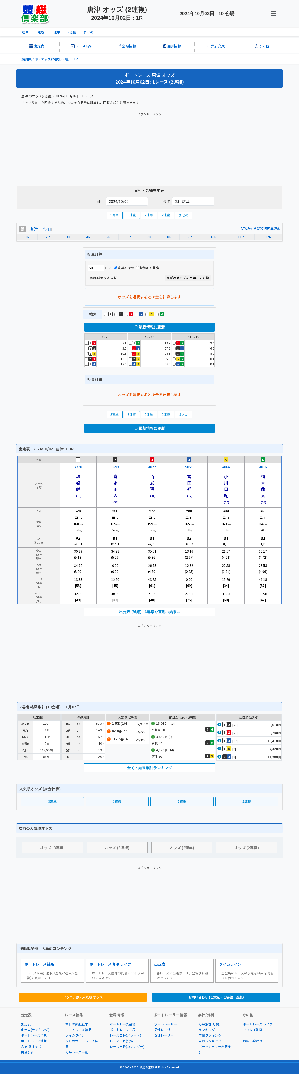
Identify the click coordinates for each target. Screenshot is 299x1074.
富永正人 (115, 485)
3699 (115, 467)
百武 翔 (154, 482)
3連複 (40, 32)
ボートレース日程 (123, 1029)
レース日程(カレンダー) (127, 1046)
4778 (78, 467)
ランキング (207, 1029)
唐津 (33, 229)
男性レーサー (164, 1029)
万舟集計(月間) (209, 1024)
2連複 (72, 32)
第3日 (47, 228)
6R (129, 237)
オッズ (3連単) (52, 847)
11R (241, 237)
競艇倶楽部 (29, 59)
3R (68, 237)
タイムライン (230, 964)
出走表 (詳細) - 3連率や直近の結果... (149, 612)
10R (213, 237)
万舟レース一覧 (76, 1052)
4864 (226, 467)
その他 (262, 45)
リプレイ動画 (253, 1029)
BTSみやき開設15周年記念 (260, 228)
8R (169, 237)
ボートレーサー (165, 1024)
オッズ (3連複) (117, 847)
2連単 (56, 32)
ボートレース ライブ (258, 1024)
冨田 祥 (191, 482)
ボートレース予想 (34, 1035)
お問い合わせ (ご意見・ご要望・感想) (216, 997)
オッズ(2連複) (51, 59)
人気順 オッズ (31, 1046)
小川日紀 (226, 485)
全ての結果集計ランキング (149, 768)
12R (268, 237)
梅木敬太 (263, 485)
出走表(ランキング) (35, 1029)
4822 (152, 467)
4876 (263, 467)
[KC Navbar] (273, 13)
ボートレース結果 (39, 964)
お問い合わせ (253, 1041)
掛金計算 (27, 1052)
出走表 (36, 45)
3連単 (24, 32)
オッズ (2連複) (246, 847)
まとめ (88, 32)
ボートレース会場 (123, 1024)
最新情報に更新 (149, 327)
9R (190, 237)
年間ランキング (210, 1035)
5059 (189, 467)
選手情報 (172, 45)
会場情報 (127, 45)
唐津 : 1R (71, 59)
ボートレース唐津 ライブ (110, 964)
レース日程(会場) (122, 1041)
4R (88, 237)
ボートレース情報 (34, 1041)
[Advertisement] (149, 148)
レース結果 (82, 45)
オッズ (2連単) (182, 847)
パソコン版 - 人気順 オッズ (83, 997)
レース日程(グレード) (125, 1035)
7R (149, 237)
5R (108, 237)
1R (27, 237)
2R (48, 237)
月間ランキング (210, 1041)
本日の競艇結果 (76, 1024)
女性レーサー (164, 1035)
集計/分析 (217, 45)
